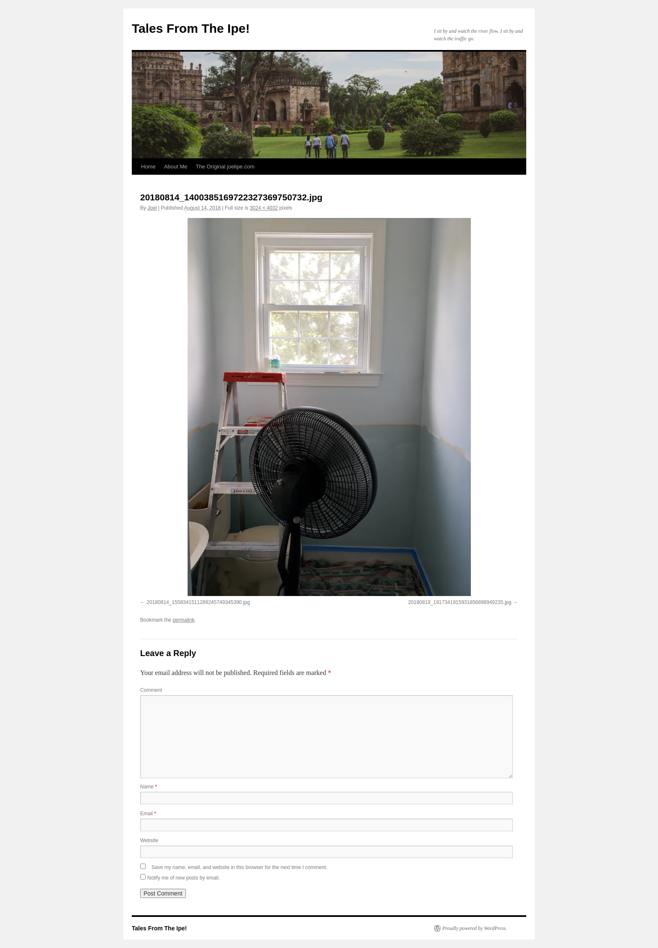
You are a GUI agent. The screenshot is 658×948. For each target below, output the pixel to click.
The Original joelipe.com (225, 166)
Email (148, 814)
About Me (176, 166)
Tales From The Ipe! (191, 28)
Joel (152, 208)
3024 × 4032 (264, 208)
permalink (183, 620)
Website (149, 840)
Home (148, 166)
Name (148, 787)
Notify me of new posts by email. (183, 878)
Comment (151, 690)
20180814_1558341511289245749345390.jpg (198, 602)
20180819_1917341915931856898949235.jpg (459, 602)
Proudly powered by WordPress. (474, 928)
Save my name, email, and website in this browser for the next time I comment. (239, 867)
